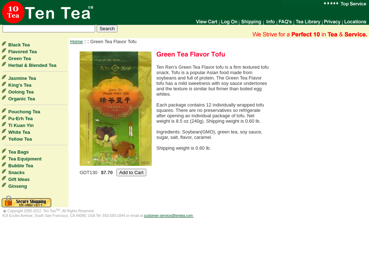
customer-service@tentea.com (169, 216)
